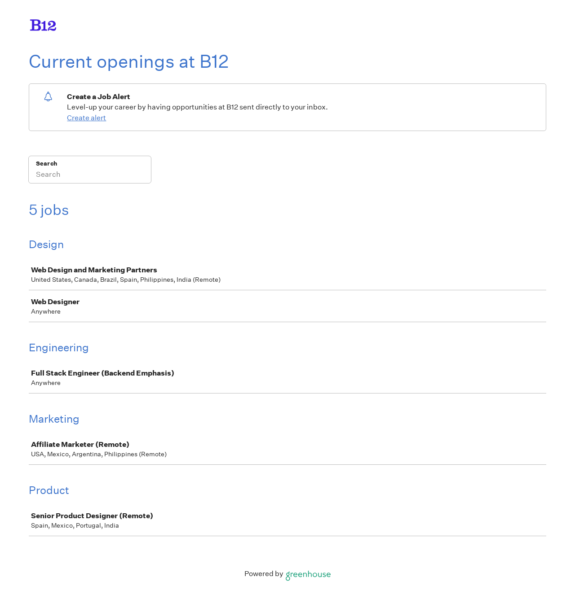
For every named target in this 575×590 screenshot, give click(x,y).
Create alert (86, 118)
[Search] (90, 175)
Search (46, 163)
